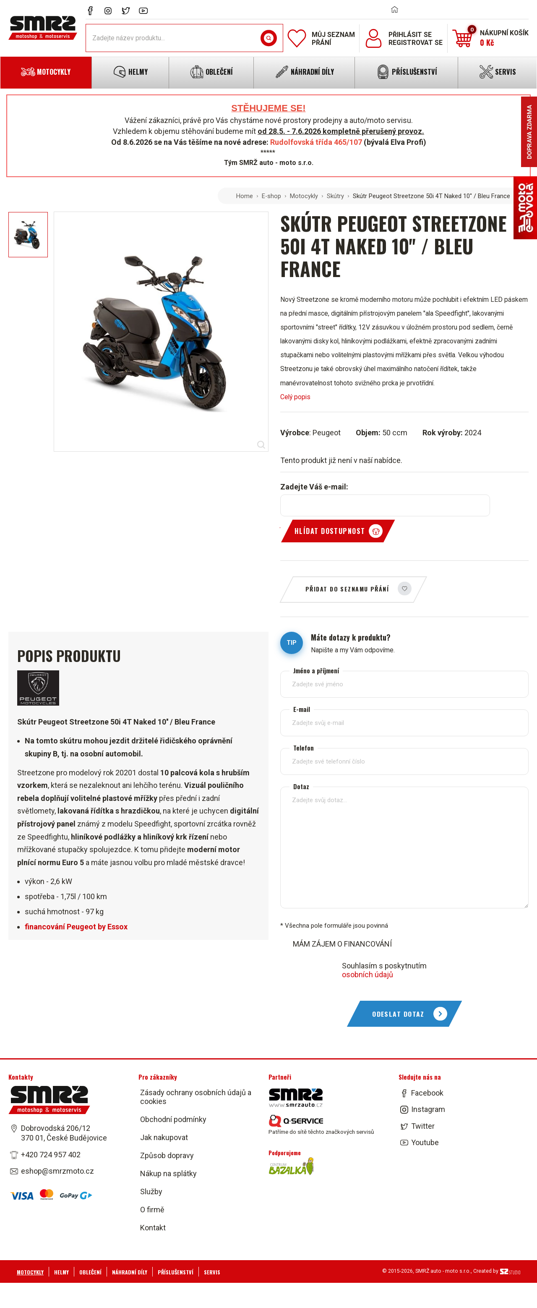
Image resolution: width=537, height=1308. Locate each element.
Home (244, 196)
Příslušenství (175, 1272)
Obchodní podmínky (173, 1119)
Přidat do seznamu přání (347, 588)
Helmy (61, 1272)
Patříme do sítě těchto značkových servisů (321, 1125)
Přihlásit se (410, 35)
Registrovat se (415, 43)
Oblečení (90, 1272)
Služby (151, 1191)
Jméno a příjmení (316, 670)
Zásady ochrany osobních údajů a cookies (195, 1097)
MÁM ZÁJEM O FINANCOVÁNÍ (342, 943)
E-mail (301, 708)
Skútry (335, 196)
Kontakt (153, 1227)
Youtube (425, 1142)
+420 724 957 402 (51, 1154)
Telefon (303, 747)
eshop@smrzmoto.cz (57, 1171)
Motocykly (304, 196)
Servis (212, 1272)
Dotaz (301, 786)
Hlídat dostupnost (330, 531)
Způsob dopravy (167, 1155)
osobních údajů (367, 974)
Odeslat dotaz (398, 1014)
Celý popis (295, 397)
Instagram (428, 1109)
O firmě (152, 1209)
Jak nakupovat (164, 1137)
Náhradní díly (129, 1272)
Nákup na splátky (168, 1173)
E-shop (271, 196)
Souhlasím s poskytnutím (384, 970)
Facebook (427, 1092)
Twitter (423, 1125)
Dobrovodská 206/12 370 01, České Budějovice (64, 1133)
